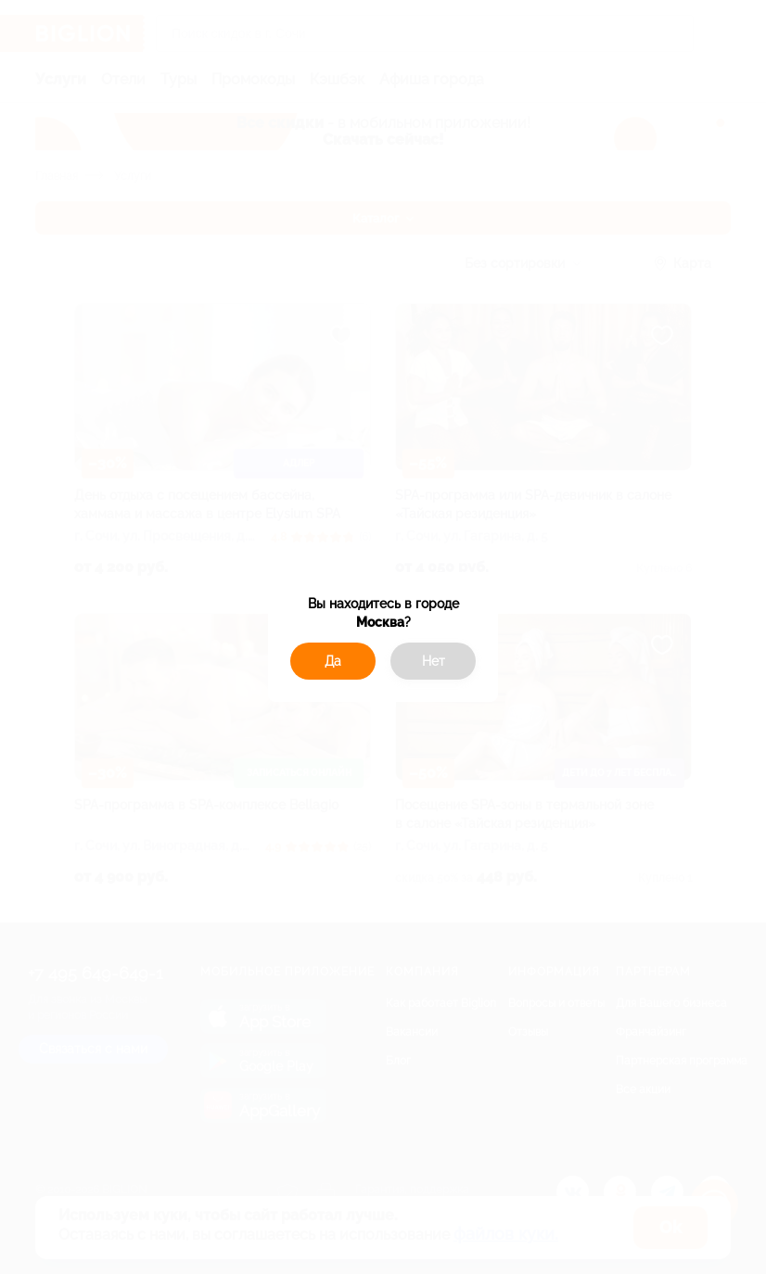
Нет (433, 661)
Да (333, 661)
